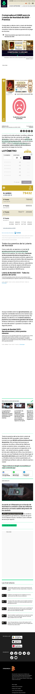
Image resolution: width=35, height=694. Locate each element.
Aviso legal (14, 684)
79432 (27, 193)
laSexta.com (5, 126)
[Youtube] (16, 659)
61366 (11, 224)
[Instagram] (28, 654)
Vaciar (16, 182)
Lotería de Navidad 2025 (9, 525)
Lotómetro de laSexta (20, 143)
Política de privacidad (17, 686)
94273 (17, 224)
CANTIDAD (16, 155)
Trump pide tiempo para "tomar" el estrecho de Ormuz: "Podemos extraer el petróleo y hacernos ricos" (20, 589)
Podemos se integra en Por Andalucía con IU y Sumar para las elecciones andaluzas (19, 595)
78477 (21, 212)
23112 (11, 222)
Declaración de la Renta (26, 0)
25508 (29, 212)
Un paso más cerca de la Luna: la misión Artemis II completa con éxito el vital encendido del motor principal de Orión (20, 602)
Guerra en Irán (17, 0)
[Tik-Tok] (11, 659)
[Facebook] (16, 654)
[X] (11, 654)
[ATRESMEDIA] (17, 669)
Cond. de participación (17, 690)
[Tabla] (17, 290)
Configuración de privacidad (18, 692)
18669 (29, 224)
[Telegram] (24, 654)
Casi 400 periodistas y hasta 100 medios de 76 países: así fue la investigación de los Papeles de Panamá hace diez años (20, 623)
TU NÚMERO (7, 155)
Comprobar (26, 182)
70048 (29, 200)
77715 (23, 222)
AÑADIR (26, 158)
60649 (17, 222)
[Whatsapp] (20, 654)
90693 (29, 206)
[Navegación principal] (33, 3)
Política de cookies (16, 688)
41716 (23, 224)
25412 (29, 222)
